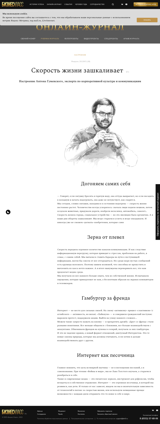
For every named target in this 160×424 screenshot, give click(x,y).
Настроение (80, 55)
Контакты (81, 414)
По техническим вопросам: (112, 419)
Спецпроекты (111, 39)
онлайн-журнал (54, 4)
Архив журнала (131, 39)
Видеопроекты (91, 39)
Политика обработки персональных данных (52, 419)
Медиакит (61, 411)
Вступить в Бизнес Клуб (146, 4)
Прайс (60, 414)
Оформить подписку (104, 411)
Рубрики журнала (50, 39)
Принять (147, 20)
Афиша (40, 411)
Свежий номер (28, 39)
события (68, 4)
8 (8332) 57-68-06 (149, 418)
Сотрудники (41, 414)
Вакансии (81, 411)
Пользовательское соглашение (82, 419)
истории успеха (37, 4)
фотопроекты (71, 39)
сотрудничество (97, 4)
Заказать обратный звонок (107, 414)
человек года (81, 4)
